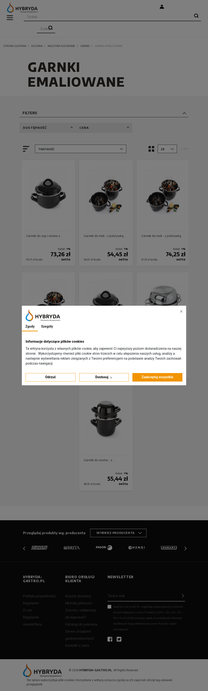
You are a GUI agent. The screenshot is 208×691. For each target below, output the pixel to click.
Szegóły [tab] (47, 326)
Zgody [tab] (30, 326)
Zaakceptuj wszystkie (157, 377)
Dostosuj (104, 377)
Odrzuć (50, 377)
